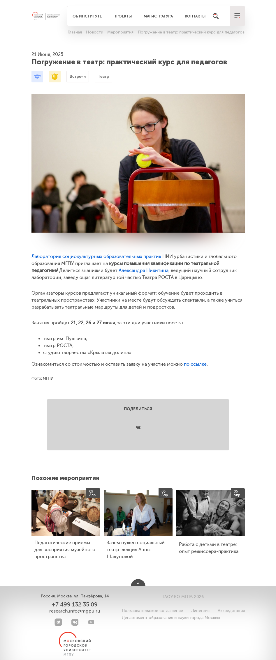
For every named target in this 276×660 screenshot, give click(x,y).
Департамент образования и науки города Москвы (171, 617)
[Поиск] (215, 16)
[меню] (237, 16)
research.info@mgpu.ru (74, 611)
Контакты (195, 16)
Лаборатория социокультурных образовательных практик (96, 256)
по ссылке (195, 364)
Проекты (122, 16)
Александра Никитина (143, 270)
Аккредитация (231, 610)
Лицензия (200, 610)
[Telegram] (58, 622)
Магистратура (158, 16)
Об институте (87, 16)
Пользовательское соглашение (152, 610)
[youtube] (91, 622)
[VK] (74, 622)
